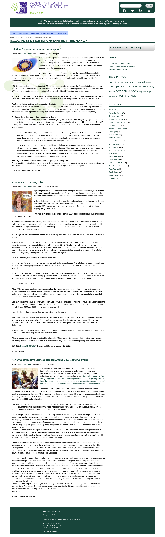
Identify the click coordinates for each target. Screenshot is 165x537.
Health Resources (48, 33)
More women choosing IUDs (27, 182)
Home (12, 37)
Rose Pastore (114, 169)
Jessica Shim (113, 135)
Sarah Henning (114, 172)
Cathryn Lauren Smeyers (118, 122)
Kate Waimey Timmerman (118, 166)
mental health (130, 87)
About (14, 33)
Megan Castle (114, 147)
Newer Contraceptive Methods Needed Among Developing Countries (50, 360)
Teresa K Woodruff (115, 178)
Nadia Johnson (114, 160)
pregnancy (148, 86)
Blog (17, 37)
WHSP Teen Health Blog (118, 69)
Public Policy (62, 33)
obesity (138, 87)
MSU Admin (113, 153)
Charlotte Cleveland (116, 119)
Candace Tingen (115, 125)
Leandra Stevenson (116, 141)
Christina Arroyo (115, 116)
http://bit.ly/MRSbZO (28, 346)
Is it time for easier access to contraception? (36, 49)
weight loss (142, 92)
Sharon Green (26, 54)
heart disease (144, 82)
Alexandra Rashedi (116, 113)
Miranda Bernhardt (115, 144)
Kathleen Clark (114, 138)
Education (35, 33)
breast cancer (117, 82)
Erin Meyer (113, 132)
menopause (116, 86)
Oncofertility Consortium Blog (119, 63)
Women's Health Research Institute (122, 66)
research (112, 92)
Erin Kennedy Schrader (117, 128)
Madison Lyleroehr (115, 150)
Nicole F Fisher (114, 156)
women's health (128, 95)
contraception (131, 82)
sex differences (127, 91)
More (153, 99)
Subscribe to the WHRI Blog (125, 47)
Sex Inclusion (23, 33)
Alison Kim (113, 110)
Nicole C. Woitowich (116, 163)
